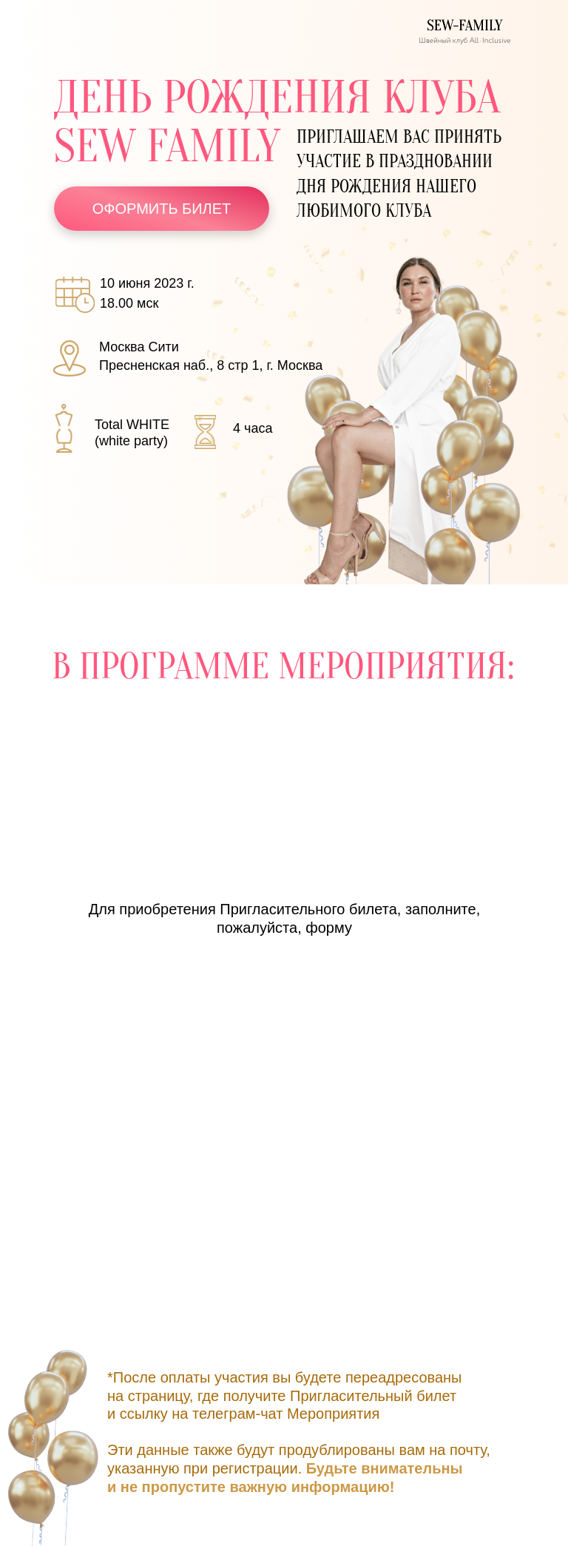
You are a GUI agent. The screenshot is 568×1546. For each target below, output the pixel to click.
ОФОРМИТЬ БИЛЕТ (161, 208)
